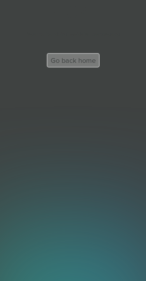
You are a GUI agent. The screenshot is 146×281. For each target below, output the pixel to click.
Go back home (73, 60)
